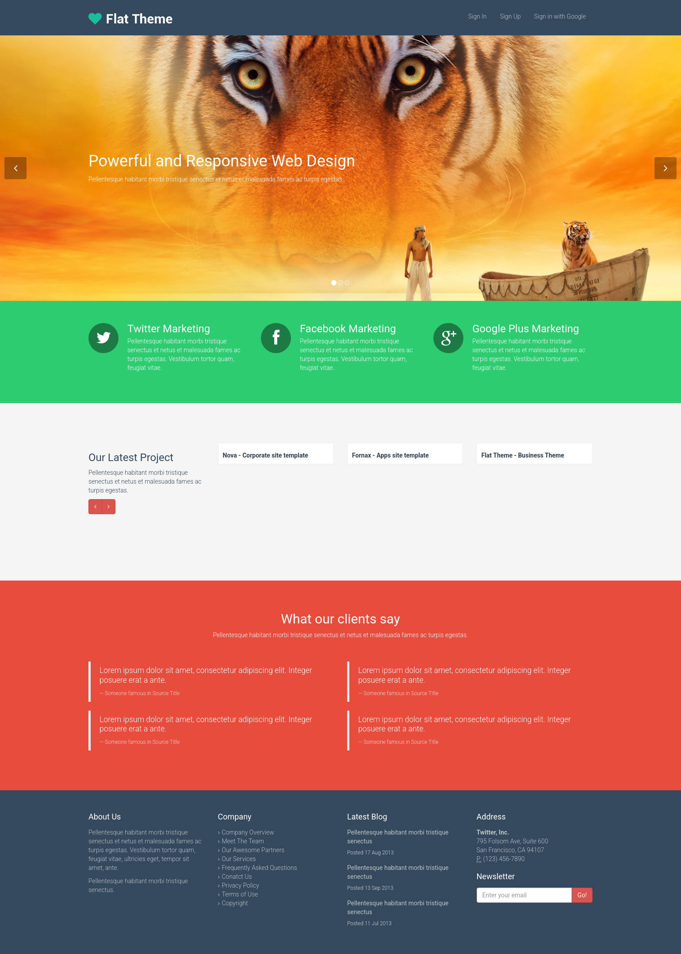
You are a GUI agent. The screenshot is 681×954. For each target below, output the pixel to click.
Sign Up (510, 16)
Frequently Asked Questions (259, 867)
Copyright (235, 903)
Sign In (477, 16)
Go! (582, 895)
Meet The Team (243, 841)
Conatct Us (237, 876)
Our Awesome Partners (253, 850)
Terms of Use (240, 894)
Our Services (239, 858)
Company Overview (248, 832)
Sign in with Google (560, 16)
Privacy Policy (240, 885)
